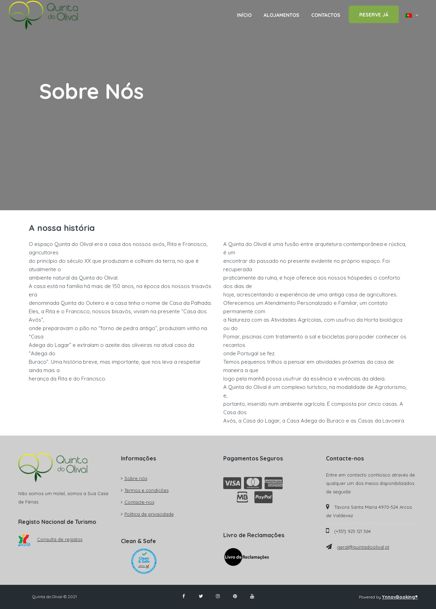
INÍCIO (244, 15)
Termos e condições (146, 490)
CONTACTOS (325, 15)
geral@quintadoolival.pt (363, 547)
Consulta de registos (50, 539)
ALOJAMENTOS (281, 15)
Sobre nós (135, 478)
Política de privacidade (149, 514)
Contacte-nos (139, 502)
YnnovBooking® (400, 597)
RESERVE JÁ (373, 15)
